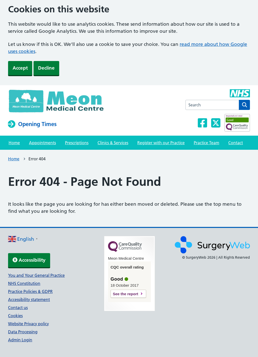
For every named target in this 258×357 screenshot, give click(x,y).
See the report (125, 294)
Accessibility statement (29, 299)
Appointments (42, 142)
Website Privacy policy (28, 323)
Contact (235, 142)
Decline (46, 68)
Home (14, 142)
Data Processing (23, 331)
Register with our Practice (161, 142)
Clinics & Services (113, 142)
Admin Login (20, 339)
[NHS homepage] (63, 102)
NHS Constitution (24, 283)
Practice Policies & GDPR (30, 291)
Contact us (18, 307)
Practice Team (206, 142)
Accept (20, 68)
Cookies (15, 315)
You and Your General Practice (36, 275)
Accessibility (29, 260)
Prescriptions (76, 142)
